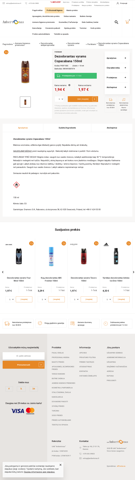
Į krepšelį (24, 299)
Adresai (110, 371)
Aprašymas (111, 58)
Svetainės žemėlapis (88, 376)
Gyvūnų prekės (70, 28)
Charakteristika (113, 68)
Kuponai (110, 376)
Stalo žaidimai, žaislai (90, 22)
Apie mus (66, 2)
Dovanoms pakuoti (52, 28)
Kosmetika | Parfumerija (68, 22)
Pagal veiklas (37, 10)
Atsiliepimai (112, 87)
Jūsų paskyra (113, 347)
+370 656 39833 (89, 454)
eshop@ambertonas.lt (91, 458)
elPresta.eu (121, 466)
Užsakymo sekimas (115, 353)
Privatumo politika (78, 2)
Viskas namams (70, 16)
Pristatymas (75, 5)
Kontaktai (83, 371)
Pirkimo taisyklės (92, 2)
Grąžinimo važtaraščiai (117, 367)
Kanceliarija (36, 28)
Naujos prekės (87, 5)
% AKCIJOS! (55, 2)
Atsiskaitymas (104, 2)
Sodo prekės (95, 28)
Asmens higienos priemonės (43, 22)
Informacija (85, 347)
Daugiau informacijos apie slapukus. (39, 472)
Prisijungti (111, 380)
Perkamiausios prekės (101, 5)
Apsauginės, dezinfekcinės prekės (46, 16)
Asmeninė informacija (116, 357)
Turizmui (83, 28)
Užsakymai (111, 362)
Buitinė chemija (86, 16)
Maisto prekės (72, 10)
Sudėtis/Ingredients (67, 128)
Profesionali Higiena (60, 357)
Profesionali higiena (54, 10)
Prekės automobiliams (41, 34)
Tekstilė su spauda (61, 34)
